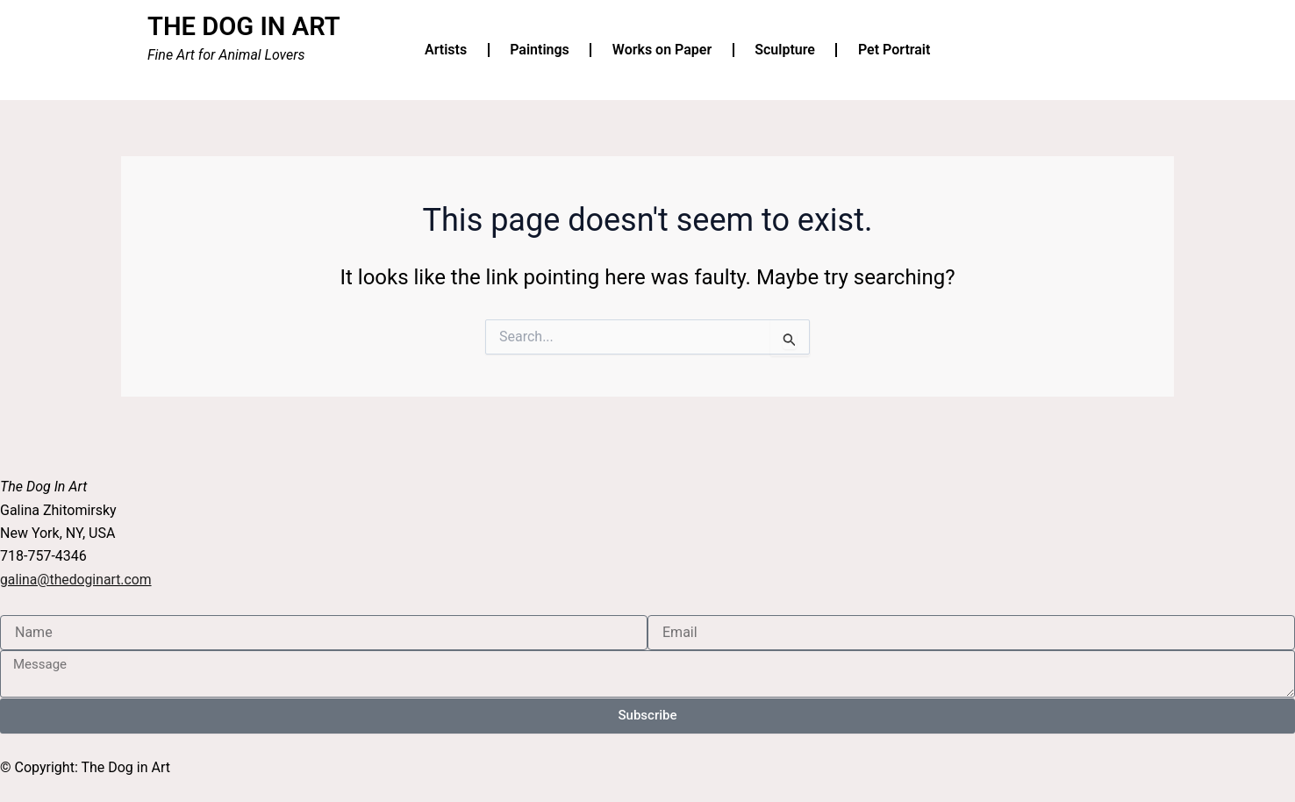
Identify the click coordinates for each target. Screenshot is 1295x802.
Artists (446, 49)
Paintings (539, 49)
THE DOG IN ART (246, 26)
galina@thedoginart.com (77, 578)
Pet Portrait (894, 49)
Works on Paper (662, 49)
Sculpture (785, 49)
